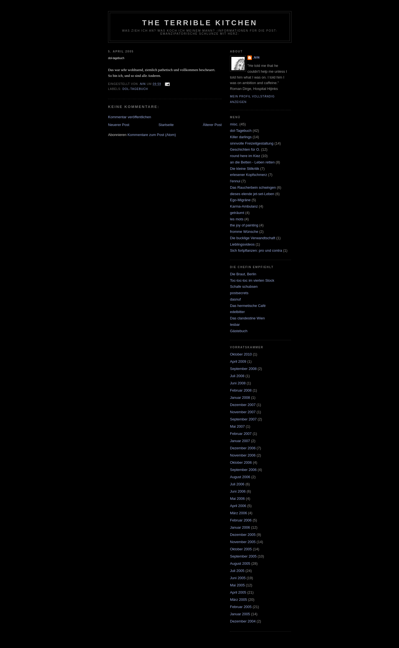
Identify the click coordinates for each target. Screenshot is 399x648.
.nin (256, 57)
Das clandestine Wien (247, 318)
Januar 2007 (240, 441)
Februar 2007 (241, 434)
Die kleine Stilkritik (244, 169)
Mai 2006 (237, 498)
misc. (234, 124)
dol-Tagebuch (135, 88)
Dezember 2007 (243, 405)
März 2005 (238, 599)
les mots (236, 219)
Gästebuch (238, 331)
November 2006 (243, 455)
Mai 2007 (237, 426)
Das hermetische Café (248, 306)
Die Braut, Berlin (243, 274)
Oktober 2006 (241, 462)
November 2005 (243, 542)
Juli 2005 (237, 571)
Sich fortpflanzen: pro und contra (256, 250)
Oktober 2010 (241, 354)
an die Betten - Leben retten (252, 162)
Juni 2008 (237, 383)
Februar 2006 (241, 520)
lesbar (235, 324)
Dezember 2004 (243, 621)
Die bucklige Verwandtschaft (252, 238)
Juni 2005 (237, 578)
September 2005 (243, 556)
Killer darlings (241, 137)
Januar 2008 (240, 397)
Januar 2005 (240, 614)
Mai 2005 (237, 585)
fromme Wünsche (244, 232)
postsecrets (239, 293)
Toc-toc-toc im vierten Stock (252, 280)
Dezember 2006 (243, 448)
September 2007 (243, 419)
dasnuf (235, 299)
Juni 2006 (237, 491)
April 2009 (238, 361)
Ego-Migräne (240, 200)
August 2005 (240, 563)
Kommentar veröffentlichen (129, 117)
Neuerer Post (118, 125)
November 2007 (243, 412)
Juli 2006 (237, 484)
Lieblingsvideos (242, 244)
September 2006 (243, 470)
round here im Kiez (245, 156)
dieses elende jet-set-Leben (252, 194)
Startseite (166, 125)
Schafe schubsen (244, 286)
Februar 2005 (241, 607)
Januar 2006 (240, 527)
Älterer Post (212, 125)
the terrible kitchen (199, 23)
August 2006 (240, 477)
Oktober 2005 (241, 549)
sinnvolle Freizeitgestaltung (251, 143)
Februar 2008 (241, 390)
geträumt (237, 213)
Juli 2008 (237, 376)
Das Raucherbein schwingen (253, 187)
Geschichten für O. (245, 149)
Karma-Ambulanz (244, 206)
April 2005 (238, 592)
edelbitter (237, 312)
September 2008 (243, 369)
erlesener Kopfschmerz (248, 175)
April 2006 (238, 506)
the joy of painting (244, 225)
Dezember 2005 (243, 535)
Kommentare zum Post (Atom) (151, 135)
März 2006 (238, 513)
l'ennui (235, 181)
